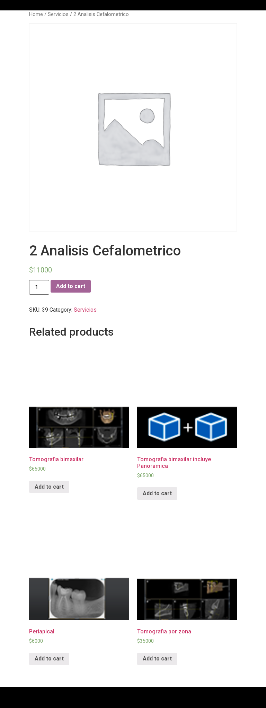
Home (36, 14)
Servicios (58, 14)
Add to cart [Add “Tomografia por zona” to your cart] (157, 658)
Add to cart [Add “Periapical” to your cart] (49, 658)
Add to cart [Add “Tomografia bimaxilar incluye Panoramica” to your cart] (157, 493)
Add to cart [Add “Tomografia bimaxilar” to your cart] (49, 486)
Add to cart (70, 286)
